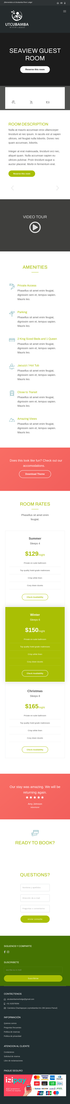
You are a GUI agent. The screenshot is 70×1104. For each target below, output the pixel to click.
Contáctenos (9, 1052)
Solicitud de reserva (12, 1056)
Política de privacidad (12, 1036)
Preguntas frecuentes (12, 1028)
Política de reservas (12, 1032)
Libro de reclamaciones (13, 1061)
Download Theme (35, 474)
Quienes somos (10, 1023)
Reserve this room (35, 69)
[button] (12, 188)
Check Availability (35, 597)
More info (44, 94)
